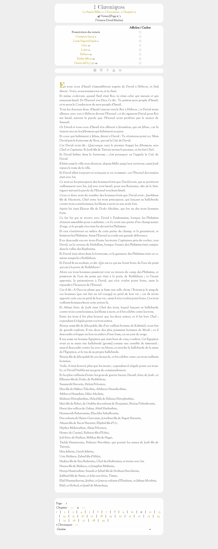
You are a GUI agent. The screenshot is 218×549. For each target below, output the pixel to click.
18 (101, 516)
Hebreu (84, 54)
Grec (84, 46)
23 (148, 516)
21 (130, 516)
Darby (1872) (84, 59)
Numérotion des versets (86, 32)
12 (150, 512)
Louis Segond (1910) (85, 41)
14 (64, 516)
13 (159, 512)
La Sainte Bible (92, 12)
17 (92, 516)
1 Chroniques (111, 12)
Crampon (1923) (84, 37)
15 (74, 516)
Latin (84, 50)
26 (74, 521)
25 (64, 521)
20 (120, 516)
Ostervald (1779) (84, 63)
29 (103, 521)
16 (83, 516)
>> (83, 508)
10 (132, 512)
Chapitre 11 (129, 12)
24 (158, 516)
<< (72, 508)
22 (139, 516)
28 (93, 521)
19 (111, 516)
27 (83, 521)
